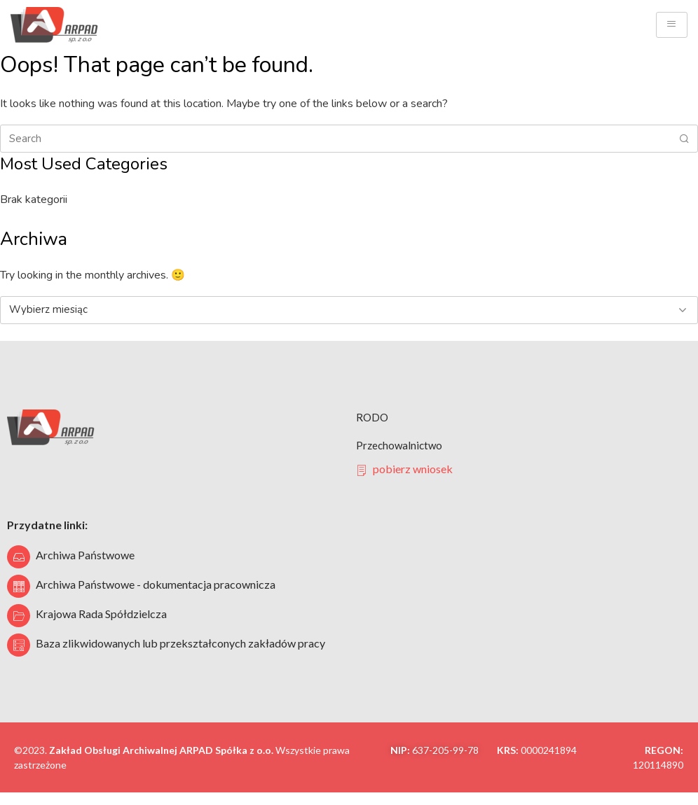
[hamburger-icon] (671, 25)
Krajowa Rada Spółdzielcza (101, 613)
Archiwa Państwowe (85, 554)
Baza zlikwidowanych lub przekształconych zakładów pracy (180, 643)
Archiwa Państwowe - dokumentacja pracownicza (155, 584)
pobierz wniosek (404, 469)
